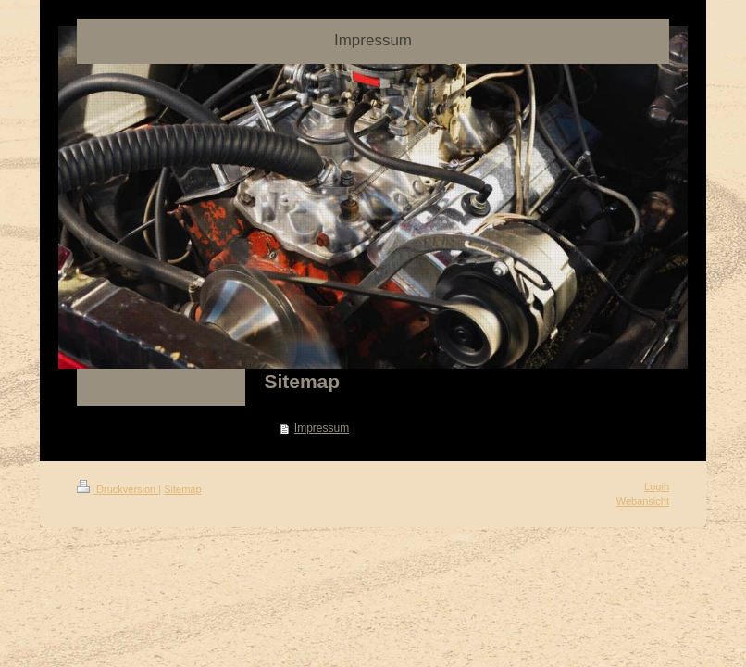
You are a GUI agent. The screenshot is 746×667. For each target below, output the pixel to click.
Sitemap (182, 489)
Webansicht (642, 501)
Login (656, 486)
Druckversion (117, 489)
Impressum (321, 428)
